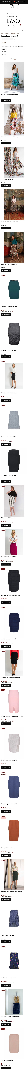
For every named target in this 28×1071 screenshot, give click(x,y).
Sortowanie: (3, 51)
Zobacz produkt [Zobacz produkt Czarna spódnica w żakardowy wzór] (6, 602)
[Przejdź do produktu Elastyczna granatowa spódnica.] (14, 787)
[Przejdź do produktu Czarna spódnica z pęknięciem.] (14, 461)
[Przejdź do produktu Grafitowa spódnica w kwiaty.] (14, 333)
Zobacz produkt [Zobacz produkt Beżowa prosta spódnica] (6, 1068)
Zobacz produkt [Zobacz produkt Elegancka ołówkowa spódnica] (6, 314)
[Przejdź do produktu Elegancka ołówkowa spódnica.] (14, 289)
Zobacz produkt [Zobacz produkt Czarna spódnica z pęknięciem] (6, 481)
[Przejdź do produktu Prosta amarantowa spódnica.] (14, 542)
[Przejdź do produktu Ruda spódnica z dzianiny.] (14, 830)
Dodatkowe (7, 33)
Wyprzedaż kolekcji (15, 33)
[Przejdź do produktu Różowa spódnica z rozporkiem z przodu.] (14, 702)
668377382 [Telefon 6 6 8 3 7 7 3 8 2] (11, 14)
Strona (12, 58)
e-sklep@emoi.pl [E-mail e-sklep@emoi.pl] (13, 16)
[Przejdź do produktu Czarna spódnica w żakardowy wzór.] (14, 581)
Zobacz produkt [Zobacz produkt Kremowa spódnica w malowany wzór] (6, 143)
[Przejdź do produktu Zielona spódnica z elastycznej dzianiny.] (14, 874)
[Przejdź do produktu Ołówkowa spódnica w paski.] (14, 501)
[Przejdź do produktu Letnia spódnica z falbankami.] (14, 961)
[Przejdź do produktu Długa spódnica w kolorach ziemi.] (14, 204)
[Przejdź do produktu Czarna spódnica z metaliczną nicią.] (14, 663)
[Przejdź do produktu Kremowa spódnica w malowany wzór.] (14, 119)
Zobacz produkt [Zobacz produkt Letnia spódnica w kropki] (6, 941)
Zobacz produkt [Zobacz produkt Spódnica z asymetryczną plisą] (6, 767)
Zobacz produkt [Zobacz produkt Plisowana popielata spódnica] (6, 444)
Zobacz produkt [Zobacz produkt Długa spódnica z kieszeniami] (6, 270)
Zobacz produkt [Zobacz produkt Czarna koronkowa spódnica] (6, 400)
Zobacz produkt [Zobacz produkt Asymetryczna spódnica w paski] (6, 100)
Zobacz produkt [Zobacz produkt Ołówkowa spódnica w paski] (6, 525)
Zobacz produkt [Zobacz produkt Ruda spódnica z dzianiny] (6, 855)
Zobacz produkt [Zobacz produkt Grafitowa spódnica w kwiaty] (6, 356)
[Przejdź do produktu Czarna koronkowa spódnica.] (14, 376)
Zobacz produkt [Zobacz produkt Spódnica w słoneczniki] (6, 185)
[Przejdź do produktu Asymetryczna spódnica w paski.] (14, 77)
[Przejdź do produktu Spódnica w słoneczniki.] (14, 162)
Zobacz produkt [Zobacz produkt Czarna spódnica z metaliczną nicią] (6, 685)
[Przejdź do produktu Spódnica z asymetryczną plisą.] (14, 743)
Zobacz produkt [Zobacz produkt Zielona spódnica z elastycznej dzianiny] (6, 899)
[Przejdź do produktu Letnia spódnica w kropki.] (14, 918)
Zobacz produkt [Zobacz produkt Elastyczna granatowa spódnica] (6, 811)
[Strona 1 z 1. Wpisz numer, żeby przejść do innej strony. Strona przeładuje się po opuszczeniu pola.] (15, 59)
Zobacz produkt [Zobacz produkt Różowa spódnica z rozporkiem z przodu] (6, 723)
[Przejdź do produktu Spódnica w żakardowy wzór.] (14, 622)
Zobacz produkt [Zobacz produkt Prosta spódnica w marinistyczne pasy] (6, 1024)
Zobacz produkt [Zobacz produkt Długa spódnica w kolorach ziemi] (6, 228)
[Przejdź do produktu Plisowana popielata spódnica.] (14, 419)
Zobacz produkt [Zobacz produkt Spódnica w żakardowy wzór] (6, 646)
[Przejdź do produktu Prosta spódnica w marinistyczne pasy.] (14, 1002)
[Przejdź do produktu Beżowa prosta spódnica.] (14, 1043)
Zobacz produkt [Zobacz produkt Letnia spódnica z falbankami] (6, 985)
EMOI (2, 33)
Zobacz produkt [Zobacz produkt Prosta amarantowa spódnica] (6, 564)
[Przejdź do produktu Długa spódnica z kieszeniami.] (14, 247)
